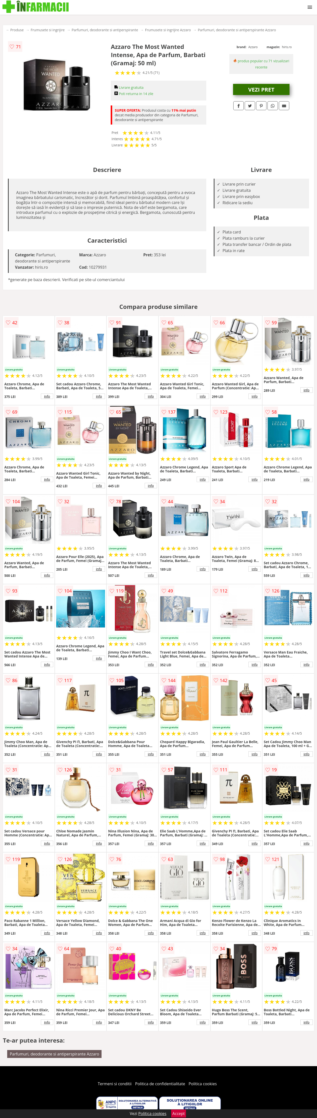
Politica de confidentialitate (160, 1083)
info (47, 396)
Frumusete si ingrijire (48, 30)
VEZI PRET (261, 89)
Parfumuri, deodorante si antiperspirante (105, 30)
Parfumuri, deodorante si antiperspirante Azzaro (237, 30)
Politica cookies (203, 1083)
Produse (17, 30)
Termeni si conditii (115, 1083)
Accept (178, 1113)
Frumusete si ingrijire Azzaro (168, 30)
